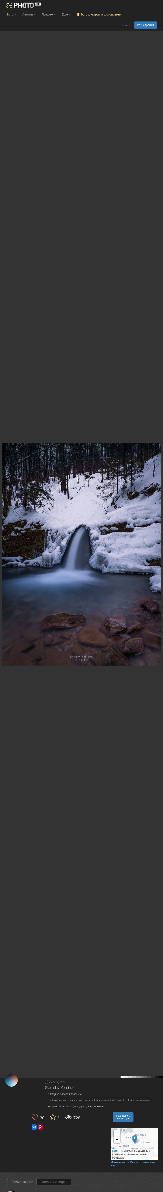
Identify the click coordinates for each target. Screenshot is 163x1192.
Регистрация (145, 25)
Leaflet (115, 1151)
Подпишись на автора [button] (123, 1117)
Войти (126, 25)
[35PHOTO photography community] (23, 5)
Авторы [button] (28, 14)
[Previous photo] (4, 538)
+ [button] (117, 1133)
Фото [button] (11, 14)
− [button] (117, 1140)
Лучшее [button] (48, 14)
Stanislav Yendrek (59, 1087)
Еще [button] (66, 14)
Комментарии (22, 1182)
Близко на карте (54, 1182)
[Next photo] (158, 538)
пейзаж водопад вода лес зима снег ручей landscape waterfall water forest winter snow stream (100, 1100)
